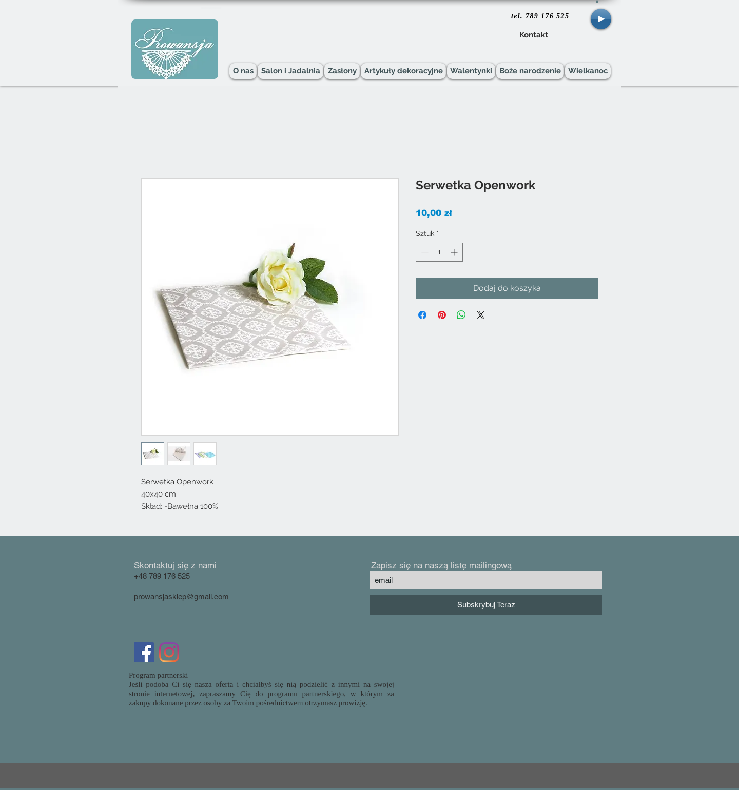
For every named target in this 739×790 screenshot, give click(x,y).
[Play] (601, 19)
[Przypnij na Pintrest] (442, 315)
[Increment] (455, 252)
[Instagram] (169, 652)
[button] (597, 1)
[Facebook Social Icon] (144, 652)
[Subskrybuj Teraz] (486, 605)
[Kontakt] (533, 35)
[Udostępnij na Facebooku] (422, 315)
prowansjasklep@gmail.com (181, 596)
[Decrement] (423, 252)
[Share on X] (481, 315)
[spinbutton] (439, 252)
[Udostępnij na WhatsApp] (461, 315)
